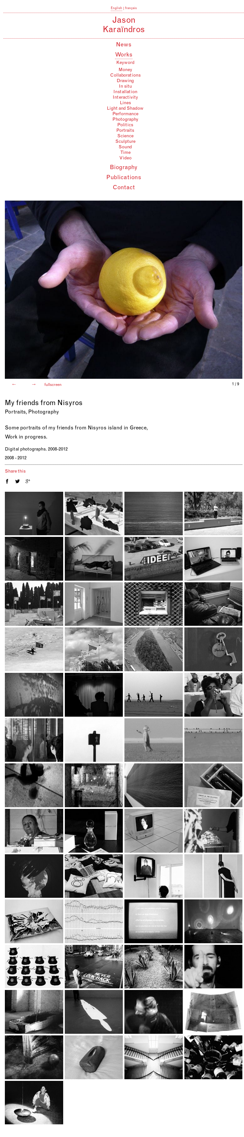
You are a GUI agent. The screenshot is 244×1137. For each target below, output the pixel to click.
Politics (125, 125)
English (116, 8)
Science (125, 136)
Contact (124, 188)
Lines (125, 103)
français (131, 8)
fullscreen (52, 385)
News (124, 45)
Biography (123, 168)
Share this (15, 471)
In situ (125, 86)
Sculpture (125, 142)
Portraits (125, 131)
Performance (125, 114)
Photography (125, 119)
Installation (125, 92)
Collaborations (125, 75)
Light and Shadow (125, 108)
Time (125, 153)
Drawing (125, 81)
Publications (123, 178)
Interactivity (125, 97)
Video (125, 158)
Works (124, 55)
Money (125, 70)
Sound (125, 147)
